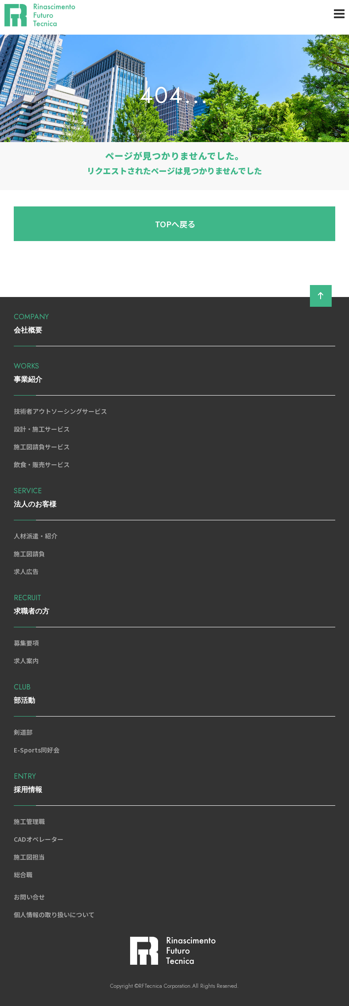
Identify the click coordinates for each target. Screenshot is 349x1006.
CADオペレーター (38, 839)
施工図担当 (29, 856)
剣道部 (23, 732)
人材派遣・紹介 (35, 535)
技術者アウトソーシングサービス (60, 411)
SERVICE (174, 498)
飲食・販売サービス (42, 464)
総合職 (23, 874)
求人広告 (26, 571)
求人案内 (26, 660)
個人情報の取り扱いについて (54, 914)
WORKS (174, 373)
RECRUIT (174, 605)
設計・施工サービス (42, 428)
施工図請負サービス (42, 446)
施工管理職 (29, 821)
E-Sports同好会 (36, 749)
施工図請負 (29, 553)
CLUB (174, 694)
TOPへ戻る (175, 224)
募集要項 (26, 642)
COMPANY (174, 324)
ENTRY (174, 783)
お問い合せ (29, 896)
